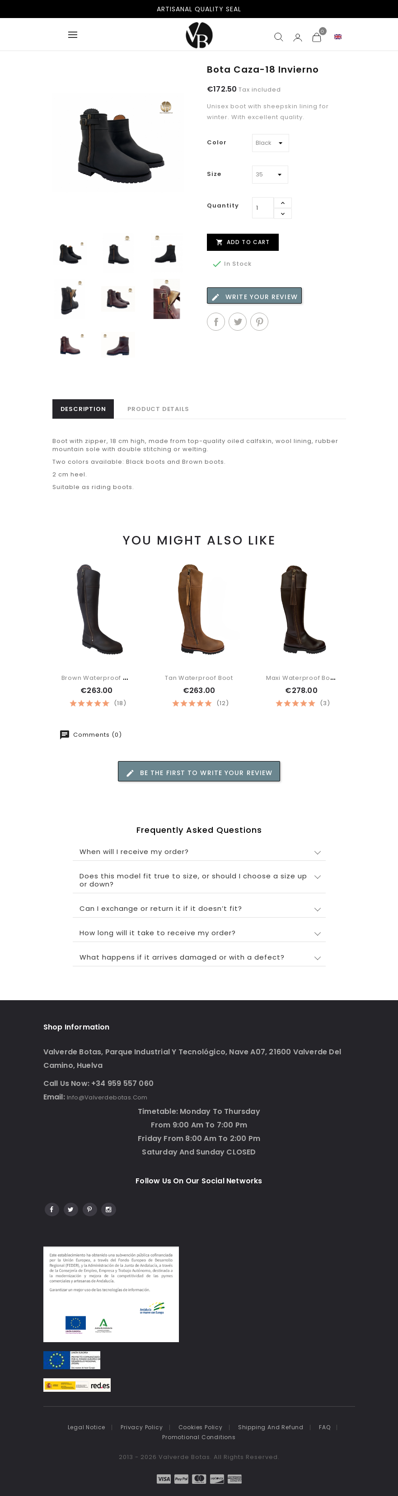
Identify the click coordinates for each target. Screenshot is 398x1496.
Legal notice (87, 1427)
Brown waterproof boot (99, 678)
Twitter (70, 1208)
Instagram (108, 1208)
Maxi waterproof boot (301, 678)
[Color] (270, 143)
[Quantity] (263, 207)
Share (216, 321)
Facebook (51, 1208)
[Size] (270, 175)
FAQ (324, 1427)
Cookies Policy (200, 1427)
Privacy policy (142, 1427)
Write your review (254, 297)
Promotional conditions (199, 1437)
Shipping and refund (271, 1427)
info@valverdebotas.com (107, 1097)
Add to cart (243, 241)
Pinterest (259, 321)
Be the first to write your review (199, 773)
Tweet (237, 321)
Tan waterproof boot (199, 678)
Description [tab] (83, 409)
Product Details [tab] (158, 409)
